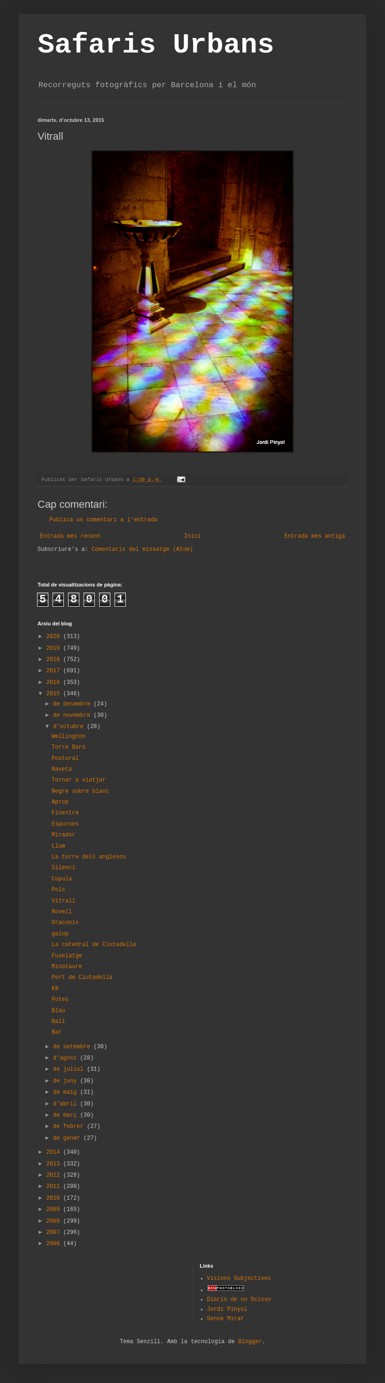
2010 (54, 1198)
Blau (58, 1010)
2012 (54, 1175)
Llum (58, 846)
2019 (54, 648)
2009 (54, 1209)
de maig (66, 1092)
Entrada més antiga (314, 536)
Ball (58, 1021)
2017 (54, 671)
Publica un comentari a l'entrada (103, 520)
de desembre (73, 704)
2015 (54, 694)
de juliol (70, 1069)
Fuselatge (67, 956)
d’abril (66, 1104)
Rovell (62, 912)
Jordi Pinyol (227, 1309)
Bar (57, 1032)
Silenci (63, 867)
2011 (54, 1186)
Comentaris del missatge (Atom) (142, 549)
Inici (192, 536)
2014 (54, 1152)
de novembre (73, 715)
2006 (54, 1243)
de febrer (70, 1126)
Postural (65, 758)
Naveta (62, 769)
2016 (54, 682)
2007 (54, 1232)
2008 (54, 1221)
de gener (68, 1138)
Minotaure (67, 966)
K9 (55, 988)
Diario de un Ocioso (239, 1299)
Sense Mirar (225, 1318)
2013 (54, 1164)
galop (60, 934)
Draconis (65, 922)
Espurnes (65, 824)
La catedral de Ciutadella (94, 944)
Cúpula (62, 879)
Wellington (68, 736)
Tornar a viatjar (79, 780)
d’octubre (70, 726)
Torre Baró (68, 747)
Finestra (65, 813)
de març (66, 1115)
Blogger (250, 1341)
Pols (58, 890)
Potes (60, 999)
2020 (54, 636)
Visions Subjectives (239, 1278)
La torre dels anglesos (89, 857)
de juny (66, 1081)
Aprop (60, 802)
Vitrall (63, 901)
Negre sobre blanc (80, 791)
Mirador (63, 835)
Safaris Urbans (156, 45)
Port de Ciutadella (82, 977)
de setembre (73, 1047)
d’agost (66, 1058)
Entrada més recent (70, 536)
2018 (54, 659)
